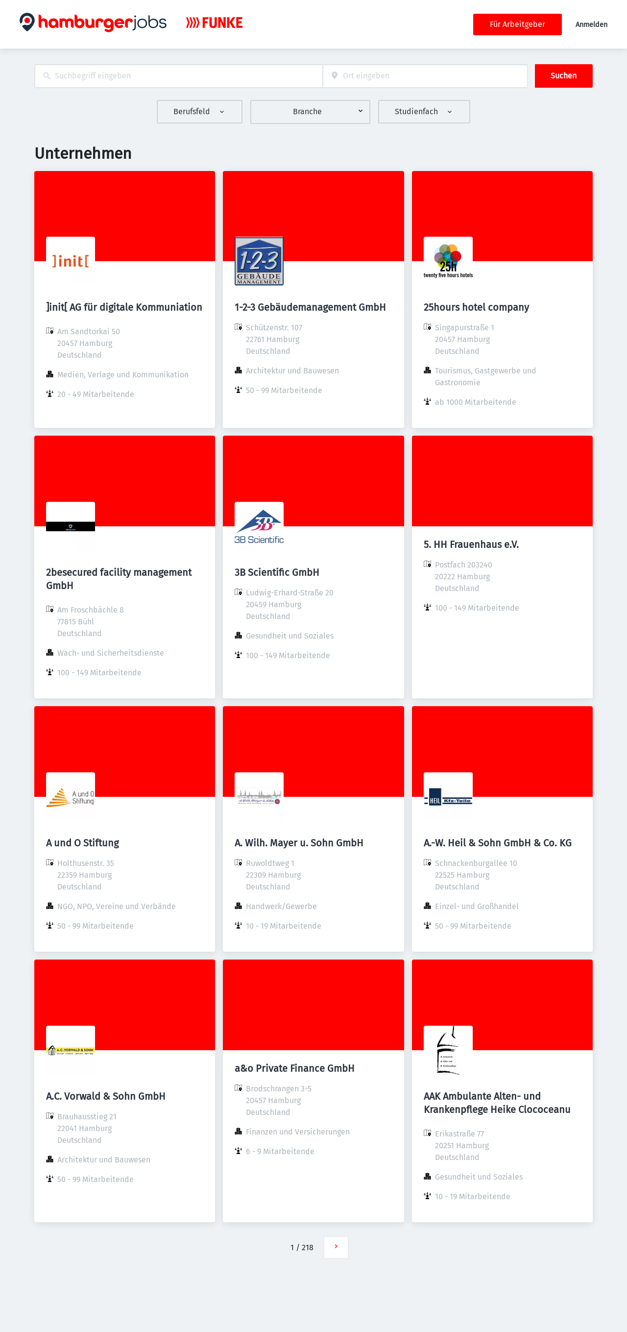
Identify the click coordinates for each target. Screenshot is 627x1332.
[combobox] (178, 76)
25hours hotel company (476, 307)
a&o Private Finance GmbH (295, 1068)
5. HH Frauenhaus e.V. (471, 544)
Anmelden (591, 25)
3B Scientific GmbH (277, 572)
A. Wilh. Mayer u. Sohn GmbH (299, 843)
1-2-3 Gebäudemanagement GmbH (310, 307)
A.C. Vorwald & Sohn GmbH (106, 1096)
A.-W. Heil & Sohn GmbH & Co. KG (498, 843)
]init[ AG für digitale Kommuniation (124, 307)
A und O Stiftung (82, 843)
